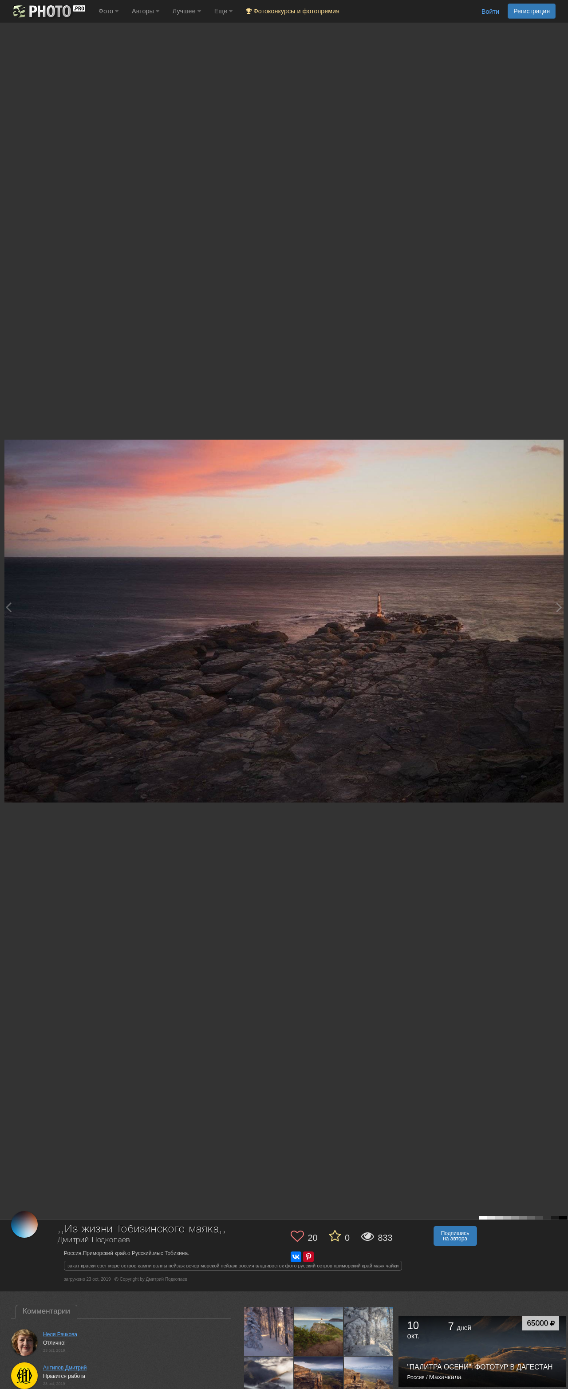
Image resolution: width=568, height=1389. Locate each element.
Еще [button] (223, 11)
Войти (490, 11)
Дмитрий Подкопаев (94, 1240)
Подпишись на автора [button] (455, 1236)
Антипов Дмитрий (65, 1368)
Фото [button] (108, 11)
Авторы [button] (145, 11)
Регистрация (531, 11)
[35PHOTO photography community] (48, 11)
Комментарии (46, 1311)
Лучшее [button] (187, 11)
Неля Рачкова (60, 1334)
